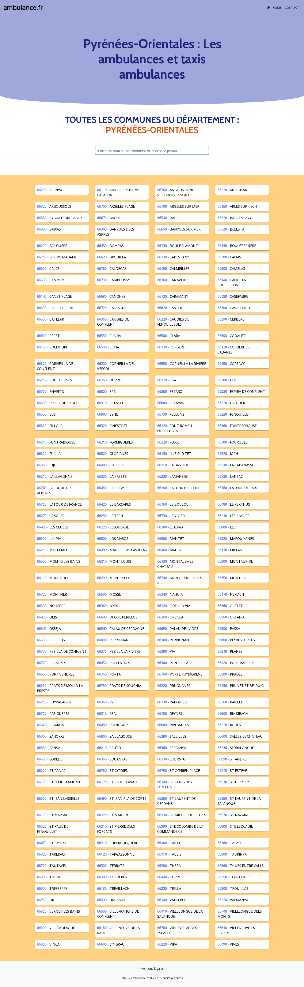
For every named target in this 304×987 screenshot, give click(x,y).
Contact (292, 7)
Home (274, 7)
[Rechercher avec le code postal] (152, 151)
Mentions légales (152, 969)
